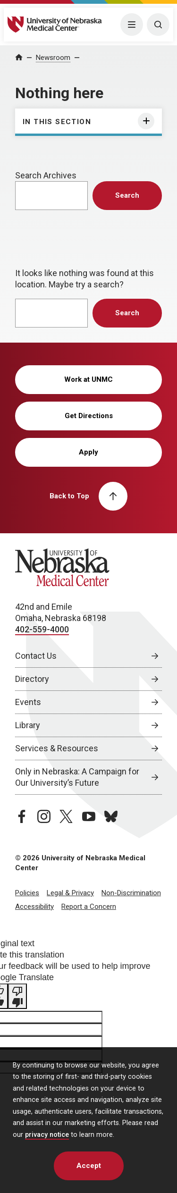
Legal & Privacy (70, 893)
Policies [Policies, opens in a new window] (27, 893)
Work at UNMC (88, 379)
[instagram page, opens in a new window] (44, 816)
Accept (88, 1165)
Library (27, 725)
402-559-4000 (42, 629)
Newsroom (53, 57)
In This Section (57, 122)
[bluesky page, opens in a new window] (111, 816)
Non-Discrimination (131, 893)
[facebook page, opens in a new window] (21, 816)
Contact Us (36, 656)
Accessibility (34, 906)
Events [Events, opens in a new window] (28, 702)
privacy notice (47, 1135)
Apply (88, 452)
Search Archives (45, 175)
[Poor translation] (17, 996)
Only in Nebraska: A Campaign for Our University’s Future (77, 777)
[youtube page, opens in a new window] (88, 816)
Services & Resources (56, 748)
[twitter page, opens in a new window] (66, 816)
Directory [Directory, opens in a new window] (32, 679)
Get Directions (89, 416)
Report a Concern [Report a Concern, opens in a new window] (88, 906)
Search (127, 195)
